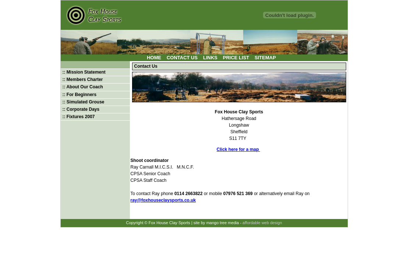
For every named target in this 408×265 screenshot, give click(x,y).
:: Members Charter (83, 79)
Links (210, 57)
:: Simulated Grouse (83, 102)
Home (154, 57)
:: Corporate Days (81, 109)
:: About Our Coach (83, 86)
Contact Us (182, 57)
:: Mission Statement (84, 72)
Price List (236, 57)
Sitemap (265, 57)
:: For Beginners (80, 94)
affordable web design (262, 222)
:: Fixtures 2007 (79, 116)
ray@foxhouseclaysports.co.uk (163, 200)
